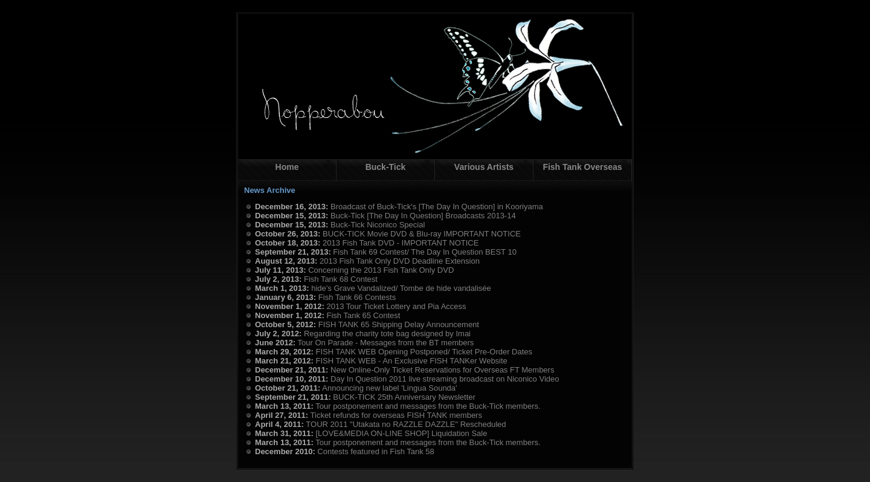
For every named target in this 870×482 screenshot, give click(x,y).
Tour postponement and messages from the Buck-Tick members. (427, 406)
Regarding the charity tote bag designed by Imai (387, 333)
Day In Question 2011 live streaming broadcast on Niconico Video (444, 378)
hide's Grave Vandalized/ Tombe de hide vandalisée (401, 288)
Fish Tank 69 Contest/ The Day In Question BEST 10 (425, 251)
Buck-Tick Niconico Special (377, 224)
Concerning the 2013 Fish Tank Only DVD (381, 270)
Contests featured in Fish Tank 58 (375, 451)
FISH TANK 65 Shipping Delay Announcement (398, 324)
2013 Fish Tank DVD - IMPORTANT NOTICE (400, 242)
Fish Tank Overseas (582, 167)
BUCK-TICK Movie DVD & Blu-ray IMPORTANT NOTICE (422, 233)
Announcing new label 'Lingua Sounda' (389, 387)
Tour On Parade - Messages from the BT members (386, 342)
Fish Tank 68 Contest (341, 279)
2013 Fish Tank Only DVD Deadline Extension (400, 260)
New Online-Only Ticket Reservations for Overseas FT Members (442, 369)
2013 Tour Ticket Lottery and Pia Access (396, 306)
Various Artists (484, 167)
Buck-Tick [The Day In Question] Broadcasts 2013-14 (423, 215)
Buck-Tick (386, 167)
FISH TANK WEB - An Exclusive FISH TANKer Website (411, 360)
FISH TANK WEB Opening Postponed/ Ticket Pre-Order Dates (423, 351)
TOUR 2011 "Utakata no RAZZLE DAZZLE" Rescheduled (406, 424)
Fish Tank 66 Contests (357, 297)
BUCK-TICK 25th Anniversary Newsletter (404, 397)
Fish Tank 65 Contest (364, 315)
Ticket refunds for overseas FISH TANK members (396, 415)
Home (287, 167)
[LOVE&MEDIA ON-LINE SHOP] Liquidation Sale (401, 433)
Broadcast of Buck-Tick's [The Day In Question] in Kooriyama (436, 206)
